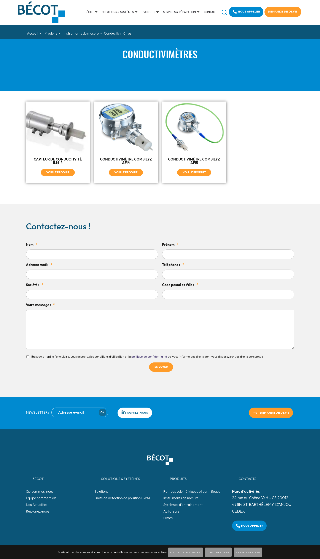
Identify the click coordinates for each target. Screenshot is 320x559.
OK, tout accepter (185, 552)
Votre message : (40, 304)
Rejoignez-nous (37, 511)
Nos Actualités (36, 505)
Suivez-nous (134, 412)
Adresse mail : (39, 264)
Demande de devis (282, 11)
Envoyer (161, 367)
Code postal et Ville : (180, 284)
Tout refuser (218, 552)
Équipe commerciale (41, 498)
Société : (34, 284)
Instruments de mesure (181, 498)
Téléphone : (173, 264)
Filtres (168, 518)
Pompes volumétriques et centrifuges (191, 491)
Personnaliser (248, 552)
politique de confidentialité (149, 356)
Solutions (101, 491)
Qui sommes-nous (39, 491)
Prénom (170, 244)
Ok (102, 412)
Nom (31, 244)
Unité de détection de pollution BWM (122, 498)
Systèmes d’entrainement (183, 505)
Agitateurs (171, 511)
